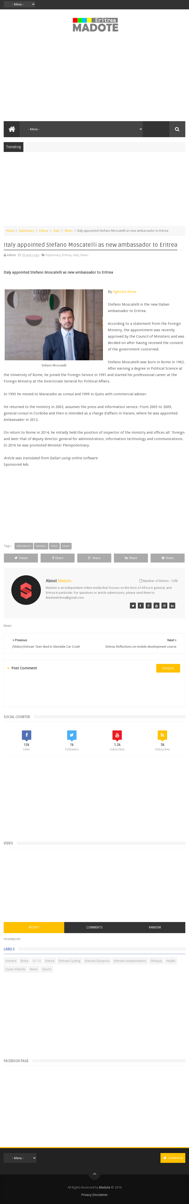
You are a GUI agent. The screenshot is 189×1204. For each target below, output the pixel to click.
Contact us (173, 1158)
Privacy (86, 1195)
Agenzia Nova (124, 291)
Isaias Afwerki (15, 969)
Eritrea (43, 230)
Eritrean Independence (130, 961)
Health (170, 961)
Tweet (21, 558)
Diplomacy (26, 230)
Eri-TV (37, 961)
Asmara (10, 961)
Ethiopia (156, 961)
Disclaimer (100, 1195)
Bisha (24, 961)
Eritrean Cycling (69, 961)
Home (10, 230)
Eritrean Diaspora (97, 961)
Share (57, 558)
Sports (46, 969)
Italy (56, 230)
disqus (168, 668)
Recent (34, 927)
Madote (105, 1187)
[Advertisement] (94, 79)
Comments (94, 927)
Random (155, 927)
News (69, 230)
